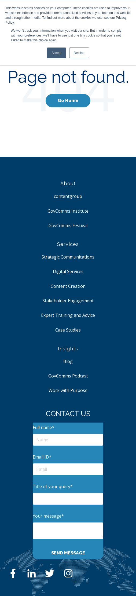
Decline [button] (79, 53)
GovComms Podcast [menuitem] (68, 376)
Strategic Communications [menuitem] (68, 257)
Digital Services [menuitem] (68, 271)
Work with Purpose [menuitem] (68, 390)
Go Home (68, 100)
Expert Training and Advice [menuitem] (68, 315)
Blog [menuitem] (68, 361)
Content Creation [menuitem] (68, 286)
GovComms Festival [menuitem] (68, 225)
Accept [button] (56, 53)
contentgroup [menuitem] (68, 196)
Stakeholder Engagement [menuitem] (68, 301)
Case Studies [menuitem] (68, 330)
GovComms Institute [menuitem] (68, 211)
